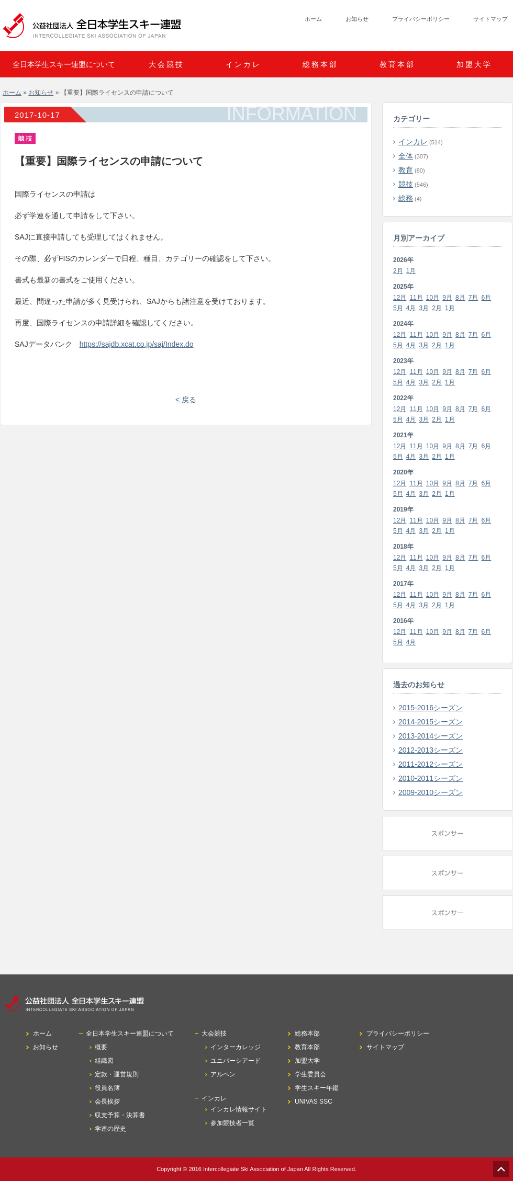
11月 (415, 297)
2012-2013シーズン (430, 750)
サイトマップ (490, 19)
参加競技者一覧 (232, 1123)
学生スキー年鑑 (317, 1088)
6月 (487, 297)
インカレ (413, 142)
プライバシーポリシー (421, 19)
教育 (405, 170)
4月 (411, 308)
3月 (424, 308)
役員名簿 (107, 1088)
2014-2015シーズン (430, 722)
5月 (398, 308)
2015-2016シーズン (430, 707)
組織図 (104, 1060)
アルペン (223, 1074)
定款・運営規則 (117, 1074)
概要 (101, 1047)
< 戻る (185, 399)
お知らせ (357, 19)
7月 (473, 297)
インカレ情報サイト (238, 1109)
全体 (405, 156)
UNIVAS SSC (313, 1101)
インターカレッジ (235, 1047)
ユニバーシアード (235, 1060)
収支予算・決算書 (120, 1115)
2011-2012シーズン (430, 764)
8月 (460, 297)
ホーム (313, 19)
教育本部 (397, 64)
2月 (398, 271)
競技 (405, 184)
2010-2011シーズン (430, 778)
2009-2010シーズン (430, 792)
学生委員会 (310, 1074)
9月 (447, 297)
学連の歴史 (110, 1128)
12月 (399, 297)
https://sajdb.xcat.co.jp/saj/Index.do (137, 344)
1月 (411, 271)
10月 (432, 297)
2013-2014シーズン (430, 736)
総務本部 (320, 64)
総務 (405, 198)
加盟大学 (474, 64)
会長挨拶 (107, 1101)
